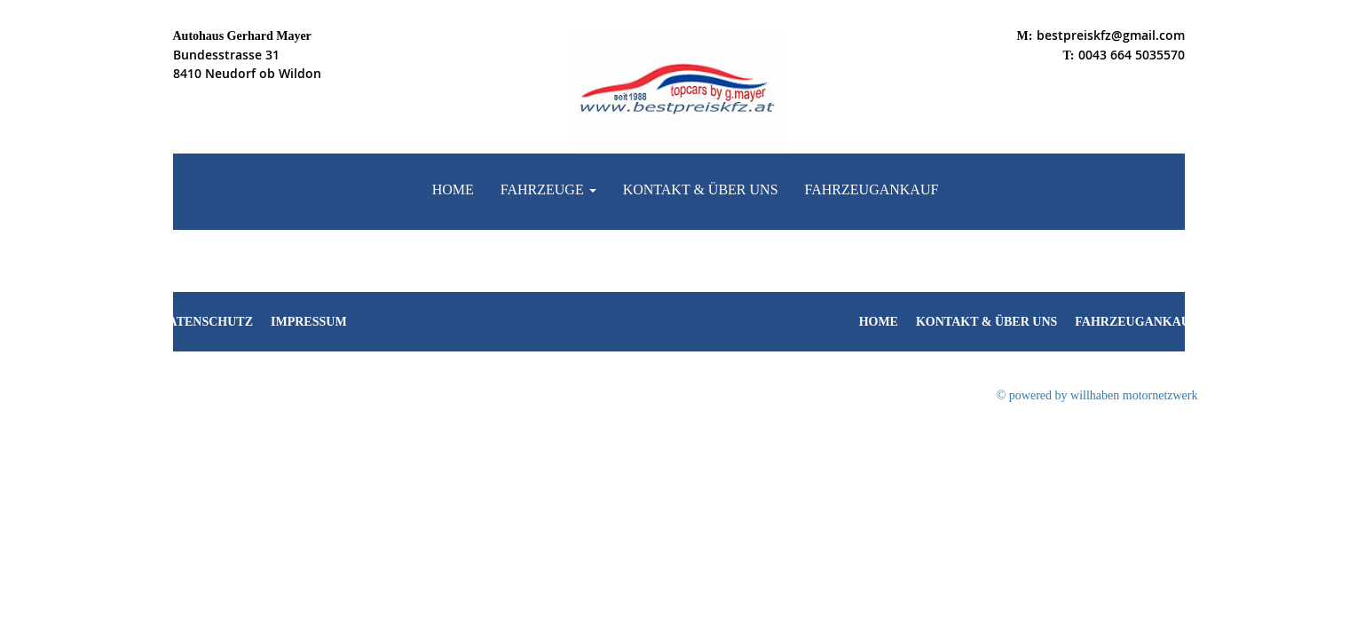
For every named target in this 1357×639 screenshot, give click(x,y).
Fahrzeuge (548, 189)
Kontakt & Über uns (700, 189)
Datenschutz (207, 321)
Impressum (309, 321)
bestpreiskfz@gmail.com (1111, 35)
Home (453, 189)
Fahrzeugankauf (872, 189)
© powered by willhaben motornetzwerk (1097, 395)
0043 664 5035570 (1131, 54)
